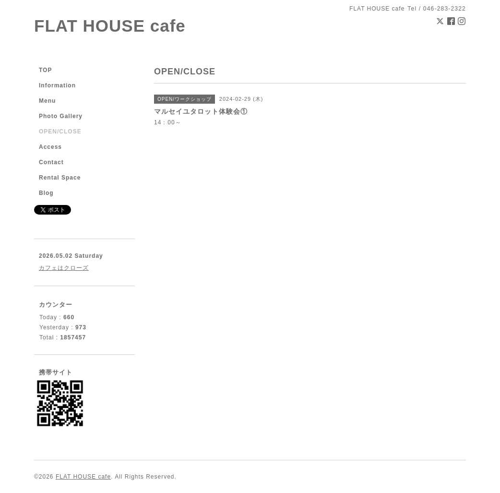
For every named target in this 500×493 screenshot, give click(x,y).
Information (57, 85)
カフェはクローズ (64, 268)
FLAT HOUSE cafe (110, 25)
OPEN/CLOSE (60, 131)
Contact (51, 162)
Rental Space (60, 177)
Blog (46, 193)
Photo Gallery (61, 116)
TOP (45, 70)
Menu (47, 100)
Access (50, 147)
